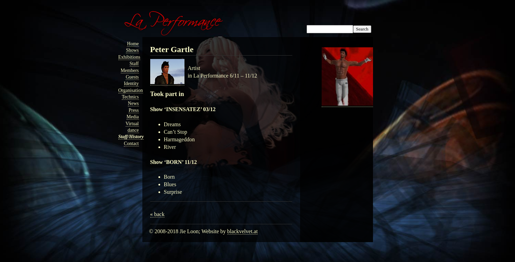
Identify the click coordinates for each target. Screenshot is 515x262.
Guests (132, 77)
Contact (131, 143)
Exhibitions (129, 57)
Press (134, 110)
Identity (131, 83)
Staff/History (131, 136)
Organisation (130, 90)
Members (130, 70)
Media (133, 116)
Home (133, 43)
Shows (132, 50)
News (133, 103)
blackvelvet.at (242, 231)
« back (157, 214)
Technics (130, 96)
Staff (134, 63)
